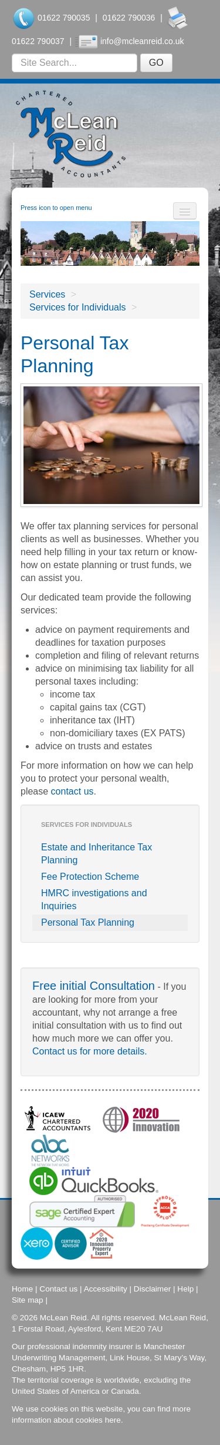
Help (185, 1288)
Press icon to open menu (56, 207)
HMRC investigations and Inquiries (94, 899)
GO (156, 63)
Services (47, 294)
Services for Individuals (77, 307)
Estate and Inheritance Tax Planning (96, 853)
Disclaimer (152, 1288)
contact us (72, 791)
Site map (27, 1300)
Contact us (58, 1288)
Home (22, 1288)
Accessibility (105, 1288)
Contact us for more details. (89, 1051)
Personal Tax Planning (87, 922)
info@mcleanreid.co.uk (142, 41)
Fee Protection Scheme (90, 877)
